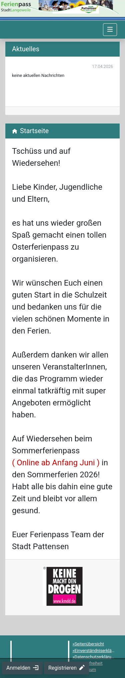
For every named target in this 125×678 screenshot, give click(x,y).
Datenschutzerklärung (95, 656)
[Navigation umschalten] (110, 29)
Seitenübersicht (89, 643)
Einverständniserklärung (97, 650)
